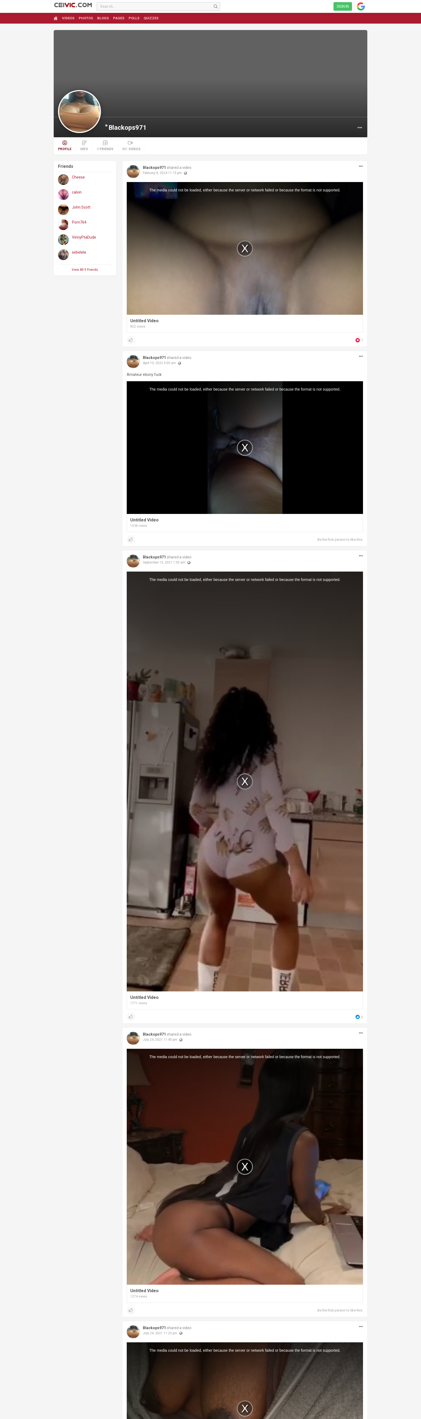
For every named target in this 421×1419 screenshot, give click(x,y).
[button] (359, 127)
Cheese (78, 177)
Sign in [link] (343, 6)
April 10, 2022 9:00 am (159, 363)
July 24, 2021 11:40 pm (160, 1040)
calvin (77, 192)
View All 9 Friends (85, 270)
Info (84, 145)
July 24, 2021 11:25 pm (160, 1333)
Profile (64, 145)
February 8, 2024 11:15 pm (162, 173)
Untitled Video (144, 320)
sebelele (79, 252)
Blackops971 (127, 127)
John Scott (81, 207)
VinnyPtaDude (84, 237)
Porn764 (79, 222)
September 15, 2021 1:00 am (164, 562)
